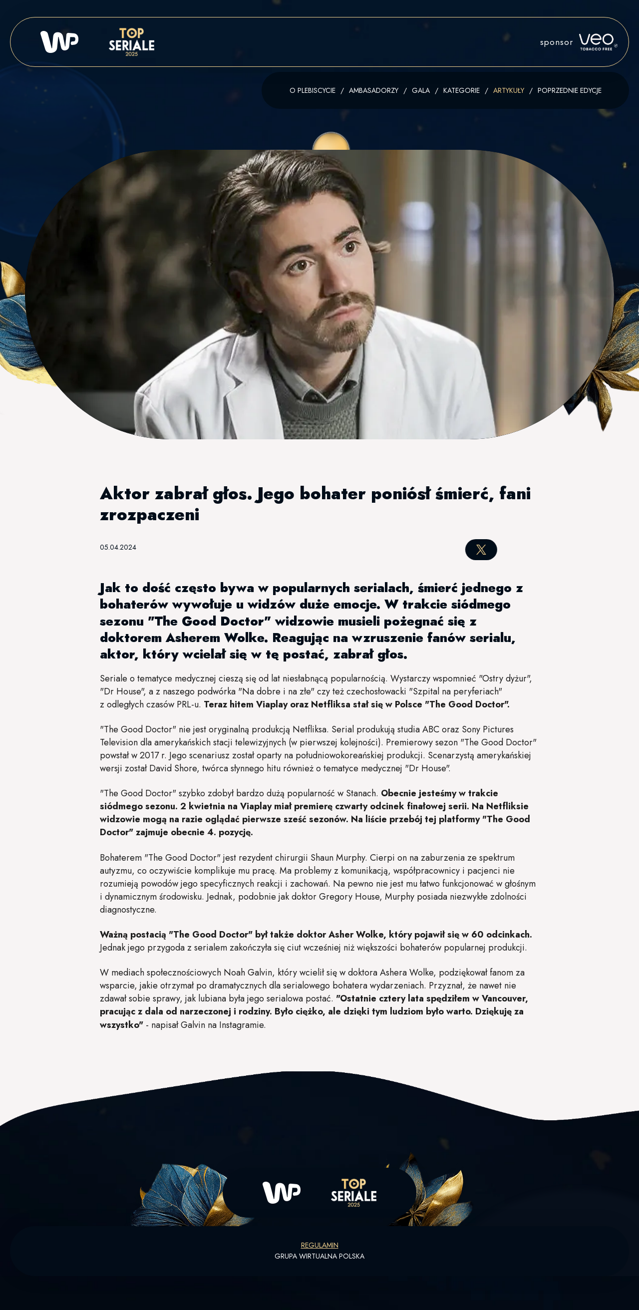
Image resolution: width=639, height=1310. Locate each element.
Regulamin (319, 1245)
